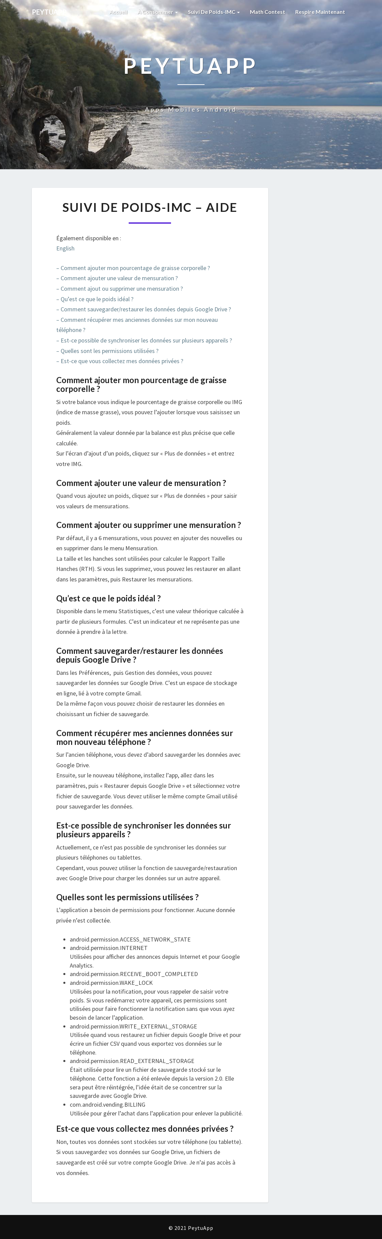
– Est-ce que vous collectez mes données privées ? (119, 361)
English (65, 248)
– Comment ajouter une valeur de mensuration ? (117, 278)
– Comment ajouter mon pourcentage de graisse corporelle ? (133, 268)
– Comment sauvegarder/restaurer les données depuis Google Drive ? (143, 309)
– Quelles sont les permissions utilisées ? (107, 351)
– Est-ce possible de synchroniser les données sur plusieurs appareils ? (144, 340)
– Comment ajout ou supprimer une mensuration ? (119, 288)
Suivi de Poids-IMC (214, 11)
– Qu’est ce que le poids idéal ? (94, 299)
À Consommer (157, 11)
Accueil (118, 11)
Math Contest (267, 11)
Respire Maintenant (320, 11)
